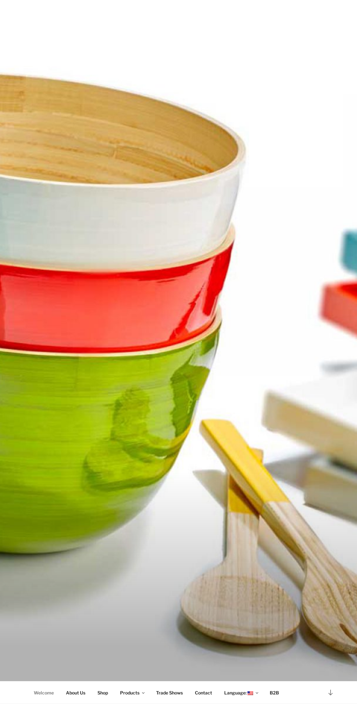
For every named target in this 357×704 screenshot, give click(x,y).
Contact (203, 692)
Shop (102, 692)
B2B (274, 692)
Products (133, 692)
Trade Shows (169, 692)
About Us (75, 692)
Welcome (44, 692)
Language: (241, 692)
